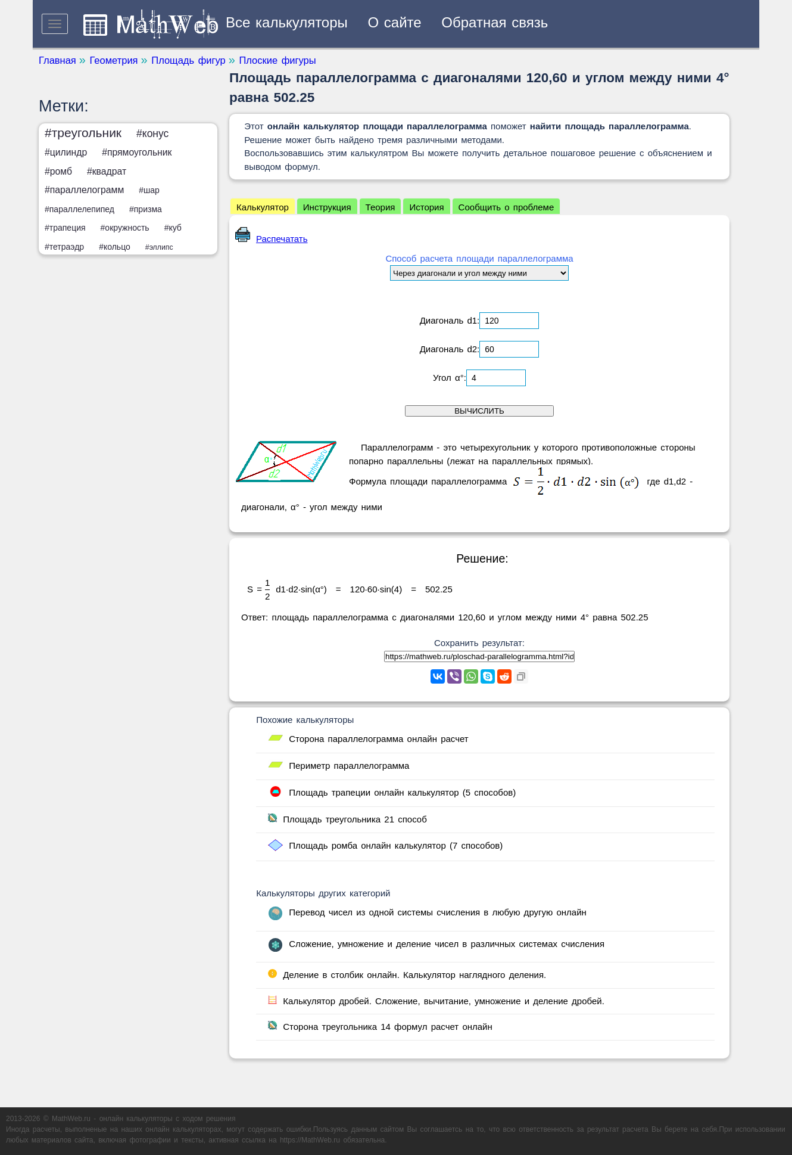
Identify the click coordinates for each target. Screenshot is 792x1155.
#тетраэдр (64, 247)
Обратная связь (494, 22)
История (426, 207)
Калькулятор (262, 207)
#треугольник (83, 132)
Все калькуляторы (287, 22)
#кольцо (114, 247)
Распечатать (271, 239)
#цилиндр (66, 152)
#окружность (125, 227)
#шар (149, 190)
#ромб (58, 171)
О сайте (395, 22)
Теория (380, 207)
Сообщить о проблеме (506, 207)
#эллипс (159, 247)
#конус (152, 133)
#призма (145, 209)
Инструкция (327, 207)
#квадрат (106, 171)
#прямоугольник (137, 152)
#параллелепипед (79, 209)
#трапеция (65, 227)
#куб (173, 227)
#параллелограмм (84, 190)
